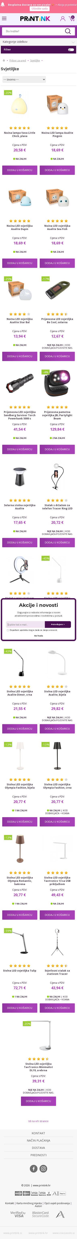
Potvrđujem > (58, 624)
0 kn (71, 18)
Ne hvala (38, 635)
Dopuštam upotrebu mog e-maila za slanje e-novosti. (32, 630)
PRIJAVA (63, 20)
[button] (38, 605)
